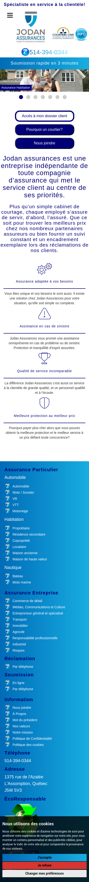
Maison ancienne (25, 553)
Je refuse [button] (44, 865)
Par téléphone (23, 667)
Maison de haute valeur (30, 559)
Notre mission (23, 732)
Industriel (19, 644)
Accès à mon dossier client (44, 116)
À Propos (19, 714)
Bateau (18, 576)
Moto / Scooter (23, 492)
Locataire (19, 547)
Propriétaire (21, 528)
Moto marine (22, 582)
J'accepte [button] (44, 857)
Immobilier (20, 626)
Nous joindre (44, 143)
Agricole (19, 632)
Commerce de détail (27, 601)
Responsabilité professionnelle (35, 638)
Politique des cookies (28, 745)
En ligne (19, 683)
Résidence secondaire (29, 534)
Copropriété (21, 540)
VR (15, 499)
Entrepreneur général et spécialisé (38, 613)
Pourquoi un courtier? (44, 129)
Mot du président (25, 720)
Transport (20, 619)
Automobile (21, 486)
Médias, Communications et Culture (39, 607)
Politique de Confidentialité (32, 738)
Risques (19, 650)
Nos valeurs (21, 726)
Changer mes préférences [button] (44, 873)
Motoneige (20, 511)
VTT (16, 505)
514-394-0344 (18, 760)
